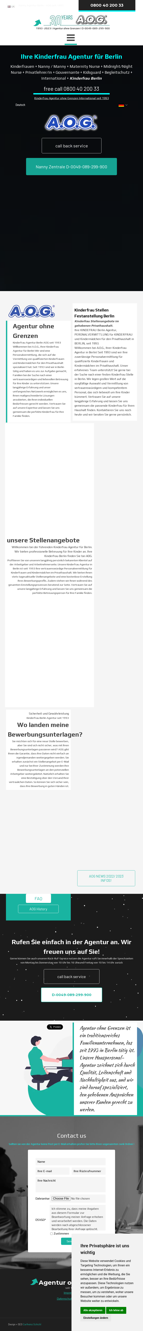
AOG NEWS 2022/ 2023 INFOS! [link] (106, 878)
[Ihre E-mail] (52, 1171)
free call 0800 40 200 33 (71, 88)
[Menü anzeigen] (71, 38)
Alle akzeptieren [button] (92, 1310)
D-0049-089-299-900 (71, 995)
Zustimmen (61, 1233)
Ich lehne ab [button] (116, 1310)
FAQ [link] (38, 898)
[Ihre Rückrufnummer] (89, 1171)
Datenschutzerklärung (71, 1298)
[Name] (70, 1161)
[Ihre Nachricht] (70, 1184)
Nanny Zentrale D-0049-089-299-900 (71, 166)
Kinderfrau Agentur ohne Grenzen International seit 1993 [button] (71, 98)
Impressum (71, 1293)
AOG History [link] (38, 909)
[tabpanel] (40, 6)
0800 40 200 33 (106, 5)
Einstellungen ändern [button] (95, 1317)
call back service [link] (71, 145)
